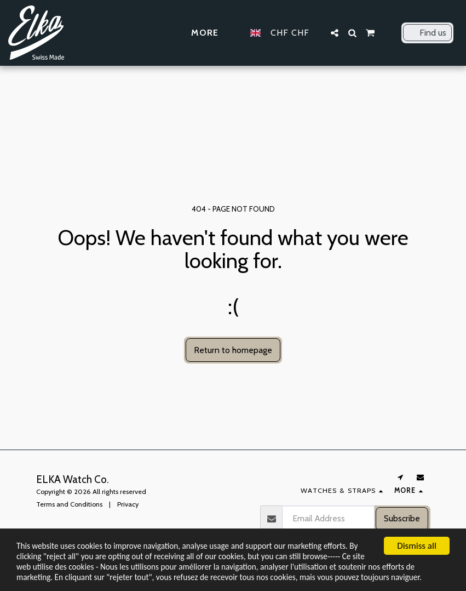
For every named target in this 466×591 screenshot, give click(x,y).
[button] (334, 33)
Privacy (128, 504)
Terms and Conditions (69, 504)
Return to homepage (233, 350)
